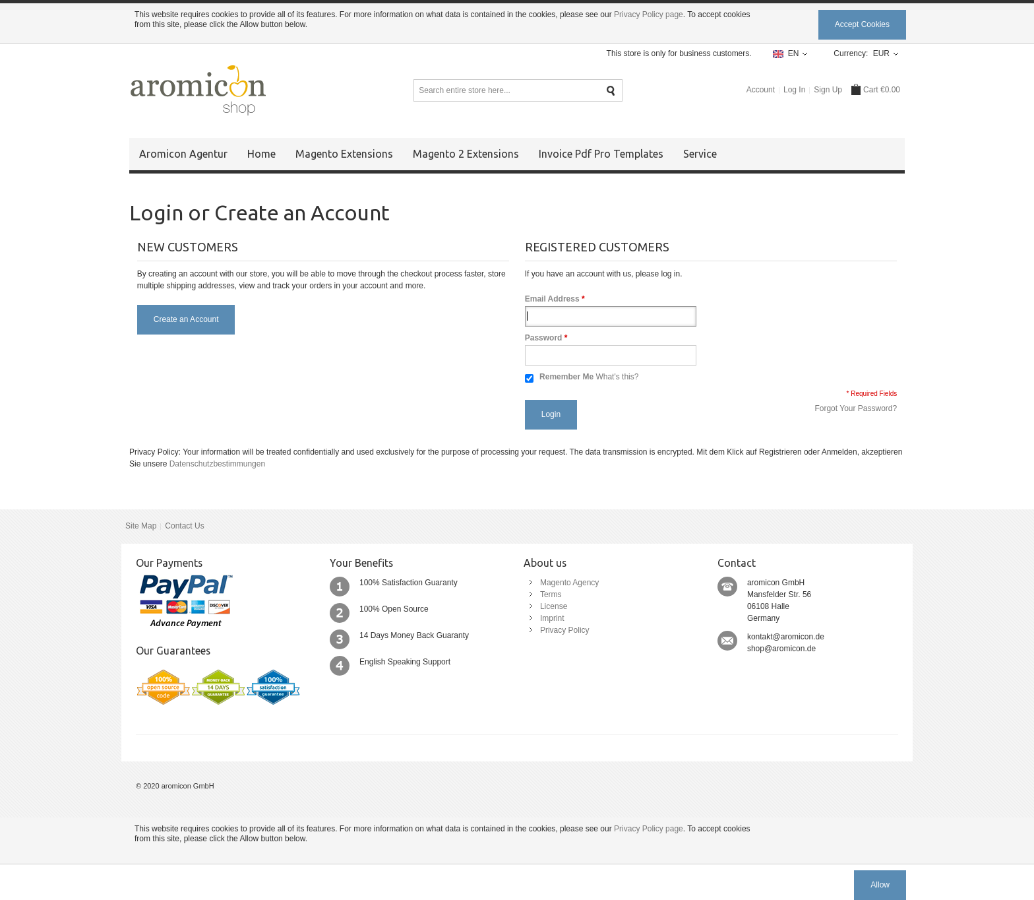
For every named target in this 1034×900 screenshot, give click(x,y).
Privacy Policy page (648, 14)
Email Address (552, 299)
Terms (551, 594)
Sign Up (828, 89)
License (553, 606)
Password (544, 338)
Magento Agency (569, 582)
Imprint (552, 618)
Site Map (140, 525)
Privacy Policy (565, 630)
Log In (794, 89)
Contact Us (184, 525)
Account (760, 89)
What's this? (616, 376)
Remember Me (566, 376)
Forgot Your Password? (855, 408)
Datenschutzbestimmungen (217, 463)
